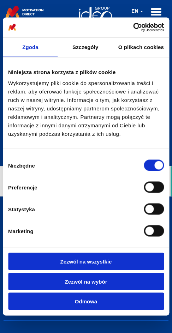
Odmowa (86, 301)
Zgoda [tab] (30, 47)
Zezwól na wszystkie (86, 262)
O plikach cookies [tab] (141, 47)
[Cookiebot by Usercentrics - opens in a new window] (133, 27)
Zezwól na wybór (86, 281)
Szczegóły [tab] (85, 47)
